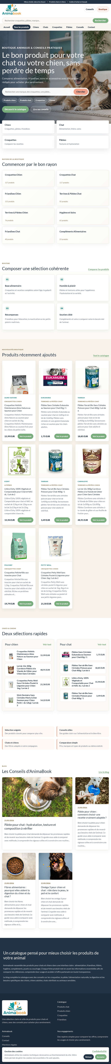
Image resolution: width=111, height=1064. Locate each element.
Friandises (61, 1019)
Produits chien (10, 100)
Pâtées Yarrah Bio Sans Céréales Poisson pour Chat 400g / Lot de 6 (92, 408)
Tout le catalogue (101, 355)
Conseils (90, 9)
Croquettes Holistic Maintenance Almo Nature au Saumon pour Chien (17, 408)
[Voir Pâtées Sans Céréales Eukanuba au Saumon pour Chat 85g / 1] (55, 377)
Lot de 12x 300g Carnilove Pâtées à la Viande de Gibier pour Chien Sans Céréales (90, 492)
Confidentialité (99, 1051)
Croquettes (57, 27)
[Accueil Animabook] (11, 9)
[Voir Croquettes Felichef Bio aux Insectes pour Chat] (19, 544)
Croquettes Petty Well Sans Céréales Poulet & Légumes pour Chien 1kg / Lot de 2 (55, 575)
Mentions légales (9, 1044)
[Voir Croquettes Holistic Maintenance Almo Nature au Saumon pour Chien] (19, 377)
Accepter (101, 1057)
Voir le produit (25, 436)
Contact (91, 27)
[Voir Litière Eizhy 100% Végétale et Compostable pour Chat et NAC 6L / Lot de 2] (19, 461)
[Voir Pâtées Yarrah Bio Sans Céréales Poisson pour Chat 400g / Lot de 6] (92, 377)
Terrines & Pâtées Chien (89, 485)
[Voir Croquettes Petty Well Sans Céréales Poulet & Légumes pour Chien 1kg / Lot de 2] (55, 544)
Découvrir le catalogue (15, 109)
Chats (45, 27)
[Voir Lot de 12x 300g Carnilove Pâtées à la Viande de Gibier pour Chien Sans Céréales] (92, 461)
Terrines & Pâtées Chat (52, 401)
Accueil (7, 27)
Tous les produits (21, 27)
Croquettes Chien (13, 401)
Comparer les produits (98, 269)
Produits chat (25, 100)
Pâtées (69, 27)
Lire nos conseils (40, 109)
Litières (8, 485)
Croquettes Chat (12, 569)
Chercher (80, 91)
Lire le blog (104, 772)
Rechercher (100, 20)
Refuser (88, 1057)
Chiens (36, 27)
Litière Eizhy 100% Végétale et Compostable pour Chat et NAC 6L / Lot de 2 (18, 492)
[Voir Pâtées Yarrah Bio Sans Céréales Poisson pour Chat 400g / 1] (55, 461)
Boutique (103, 9)
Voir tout (47, 644)
